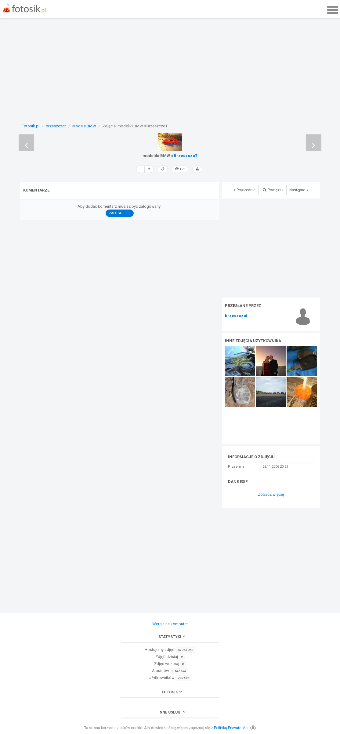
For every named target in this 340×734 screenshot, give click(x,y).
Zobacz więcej (271, 494)
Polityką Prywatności (231, 728)
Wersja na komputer (170, 624)
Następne (298, 190)
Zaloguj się (119, 213)
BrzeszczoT (185, 155)
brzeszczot (236, 315)
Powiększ (273, 190)
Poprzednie (244, 190)
